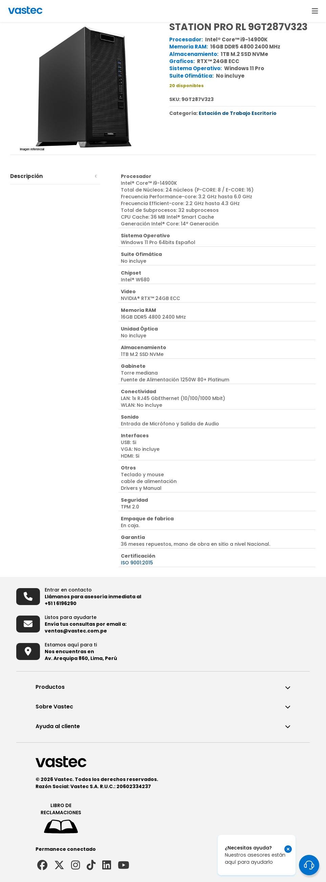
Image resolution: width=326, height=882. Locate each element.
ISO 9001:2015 (137, 562)
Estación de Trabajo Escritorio (238, 113)
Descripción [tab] (26, 176)
